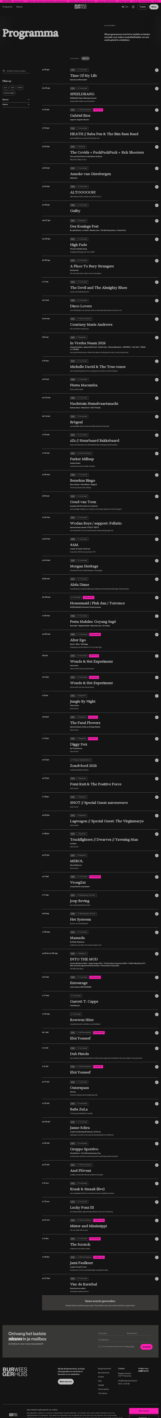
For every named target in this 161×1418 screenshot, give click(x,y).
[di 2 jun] (111, 662)
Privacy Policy (130, 1346)
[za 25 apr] (111, 153)
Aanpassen (144, 1405)
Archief (101, 1377)
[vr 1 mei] (111, 286)
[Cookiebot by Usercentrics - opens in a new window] (13, 1414)
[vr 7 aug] (111, 900)
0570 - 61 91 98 (124, 1384)
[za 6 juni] (111, 723)
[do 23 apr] (111, 94)
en (127, 7)
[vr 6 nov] (111, 1188)
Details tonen (32, 1414)
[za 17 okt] (111, 1088)
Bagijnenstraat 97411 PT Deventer (124, 1374)
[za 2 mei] (111, 305)
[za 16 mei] (111, 481)
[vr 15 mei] (111, 439)
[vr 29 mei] (111, 620)
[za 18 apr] (111, 74)
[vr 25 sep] (111, 1019)
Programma (7, 7)
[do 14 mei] (111, 421)
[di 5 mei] (111, 345)
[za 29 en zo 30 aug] (111, 961)
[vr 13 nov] (111, 1206)
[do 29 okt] (111, 1128)
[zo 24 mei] (111, 565)
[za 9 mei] (111, 384)
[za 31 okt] (111, 1169)
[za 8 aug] (111, 918)
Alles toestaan (144, 1399)
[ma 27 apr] (111, 225)
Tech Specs (102, 1393)
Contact (121, 1368)
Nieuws (19, 7)
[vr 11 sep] (111, 1000)
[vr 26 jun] (111, 840)
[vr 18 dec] (111, 1263)
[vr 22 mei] (111, 524)
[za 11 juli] (111, 881)
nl (123, 7)
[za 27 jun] (111, 861)
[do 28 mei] (111, 602)
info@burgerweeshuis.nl (127, 1380)
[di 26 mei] (111, 583)
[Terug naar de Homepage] (81, 6)
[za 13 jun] (111, 765)
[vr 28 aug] (111, 938)
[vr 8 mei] (111, 366)
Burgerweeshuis (104, 1368)
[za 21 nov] (111, 1225)
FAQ (100, 1381)
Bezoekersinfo (103, 1373)
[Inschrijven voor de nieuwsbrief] (146, 1347)
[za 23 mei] (111, 545)
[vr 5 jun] (111, 702)
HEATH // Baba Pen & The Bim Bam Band (21, 1)
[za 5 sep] (111, 982)
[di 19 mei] (111, 502)
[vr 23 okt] (111, 1108)
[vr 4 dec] (111, 1243)
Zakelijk (101, 1385)
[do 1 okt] (111, 1036)
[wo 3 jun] (111, 682)
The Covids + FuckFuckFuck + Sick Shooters (62, 1)
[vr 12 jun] (111, 745)
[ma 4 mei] (111, 323)
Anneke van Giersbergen (97, 1)
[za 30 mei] (111, 640)
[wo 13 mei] (111, 402)
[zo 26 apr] (111, 208)
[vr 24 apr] (111, 114)
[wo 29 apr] (111, 245)
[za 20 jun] (111, 820)
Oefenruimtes (103, 1389)
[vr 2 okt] (111, 1053)
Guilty (140, 1)
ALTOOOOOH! (122, 1)
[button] (133, 6)
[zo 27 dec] (111, 1285)
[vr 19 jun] (111, 801)
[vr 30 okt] (111, 1149)
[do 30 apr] (111, 266)
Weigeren (143, 1412)
